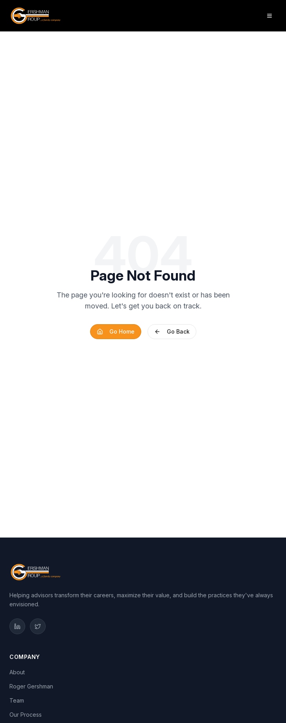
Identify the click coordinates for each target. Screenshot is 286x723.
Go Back (172, 331)
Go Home (116, 331)
